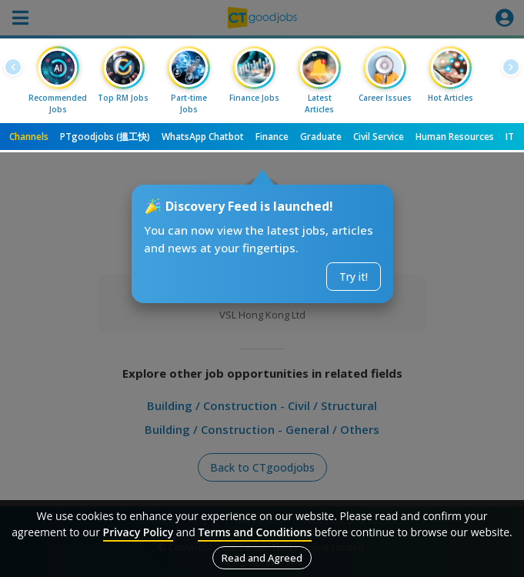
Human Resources (455, 136)
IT (510, 136)
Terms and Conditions (255, 532)
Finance (272, 136)
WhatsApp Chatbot (203, 136)
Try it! (353, 276)
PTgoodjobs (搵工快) (105, 136)
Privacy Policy (138, 532)
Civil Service (378, 136)
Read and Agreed (262, 558)
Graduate (321, 136)
